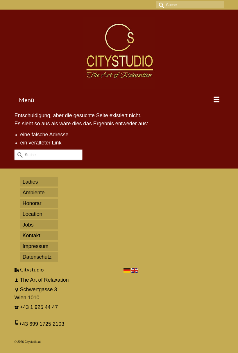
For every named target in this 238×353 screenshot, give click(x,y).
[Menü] (119, 100)
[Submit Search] (160, 4)
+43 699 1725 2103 (42, 324)
